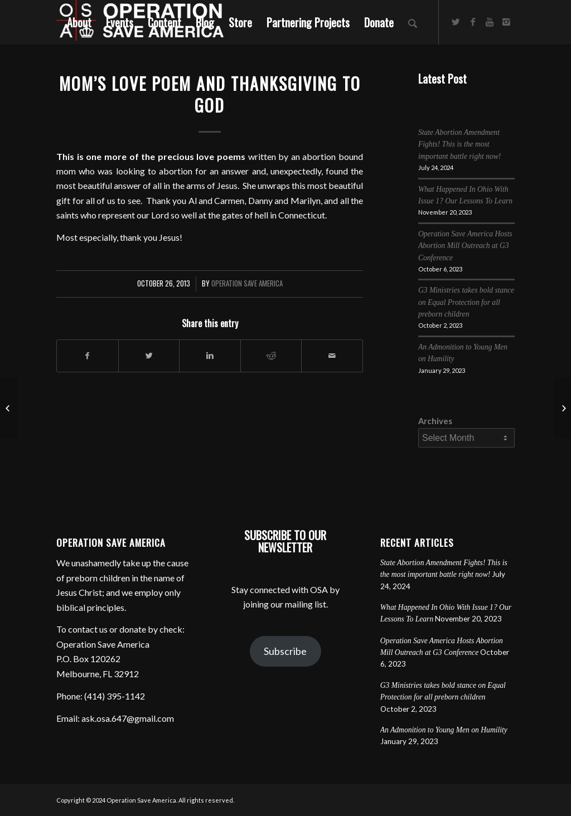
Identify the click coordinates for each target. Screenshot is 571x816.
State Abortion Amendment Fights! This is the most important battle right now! (459, 144)
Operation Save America (247, 283)
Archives (435, 421)
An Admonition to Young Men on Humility (443, 730)
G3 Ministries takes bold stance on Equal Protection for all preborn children (466, 302)
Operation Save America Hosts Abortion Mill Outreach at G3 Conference (465, 246)
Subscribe (285, 651)
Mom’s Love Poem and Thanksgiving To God (210, 94)
